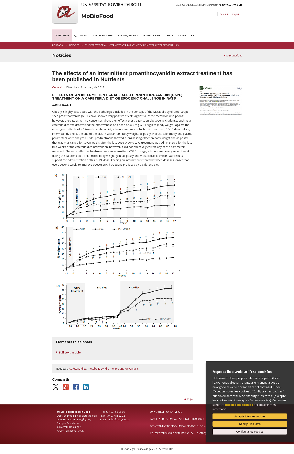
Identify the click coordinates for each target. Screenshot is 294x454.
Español (224, 14)
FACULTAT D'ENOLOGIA (191, 419)
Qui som (80, 35)
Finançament (128, 35)
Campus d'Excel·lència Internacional (209, 5)
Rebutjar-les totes (250, 423)
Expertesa (151, 35)
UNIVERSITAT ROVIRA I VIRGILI (166, 411)
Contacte (186, 35)
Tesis (169, 35)
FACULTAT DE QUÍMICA (163, 419)
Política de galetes (147, 449)
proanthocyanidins (127, 368)
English (236, 14)
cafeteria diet (77, 368)
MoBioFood (97, 16)
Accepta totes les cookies (249, 416)
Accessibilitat (166, 449)
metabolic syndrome (101, 368)
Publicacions (102, 35)
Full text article (70, 352)
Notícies (74, 45)
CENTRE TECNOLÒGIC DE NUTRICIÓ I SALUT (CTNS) (178, 433)
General (57, 87)
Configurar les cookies (250, 431)
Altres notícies (234, 55)
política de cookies (239, 405)
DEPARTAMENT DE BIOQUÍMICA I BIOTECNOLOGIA (178, 426)
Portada (62, 35)
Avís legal (130, 449)
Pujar (190, 399)
